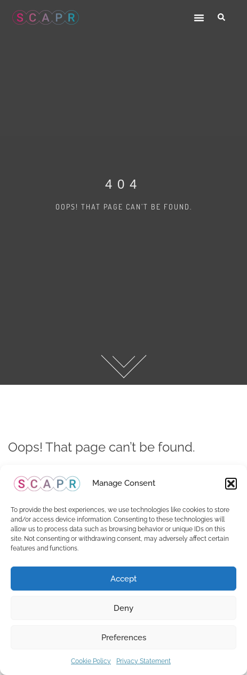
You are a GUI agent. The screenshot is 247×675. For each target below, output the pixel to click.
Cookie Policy (91, 661)
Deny (123, 608)
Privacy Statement (143, 661)
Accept (123, 579)
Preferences (123, 637)
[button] (231, 483)
